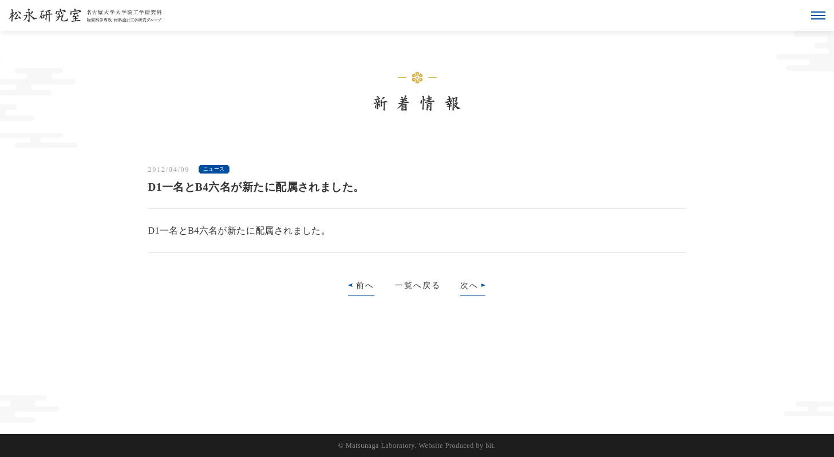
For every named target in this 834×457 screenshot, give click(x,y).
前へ (365, 285)
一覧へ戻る (418, 285)
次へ (469, 285)
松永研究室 (85, 15)
